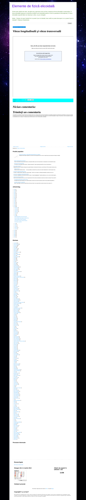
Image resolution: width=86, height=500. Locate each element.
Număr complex (16, 311)
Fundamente (15, 248)
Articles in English (16, 254)
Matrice (15, 410)
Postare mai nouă (15, 146)
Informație (15, 293)
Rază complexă (16, 425)
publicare (15, 439)
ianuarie (16, 228)
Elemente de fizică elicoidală (33, 6)
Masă (14, 329)
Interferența (15, 328)
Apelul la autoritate (16, 375)
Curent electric (16, 384)
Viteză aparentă (16, 433)
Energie (15, 352)
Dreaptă (15, 285)
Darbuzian (24, 101)
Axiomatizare (16, 265)
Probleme (15, 287)
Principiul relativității (17, 312)
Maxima (15, 295)
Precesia (15, 297)
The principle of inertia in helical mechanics (20, 220)
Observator (15, 296)
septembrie (16, 211)
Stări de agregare (16, 337)
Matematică (15, 280)
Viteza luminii (16, 342)
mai (15, 223)
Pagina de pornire (42, 146)
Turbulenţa (15, 313)
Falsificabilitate (16, 392)
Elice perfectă (16, 351)
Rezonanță (15, 318)
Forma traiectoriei (16, 354)
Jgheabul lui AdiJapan (17, 400)
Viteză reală (15, 435)
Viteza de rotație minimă (17, 432)
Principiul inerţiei (16, 256)
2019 (14, 198)
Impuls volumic (16, 286)
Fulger (15, 327)
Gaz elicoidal (15, 358)
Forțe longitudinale (16, 394)
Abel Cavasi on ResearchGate (18, 464)
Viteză (30, 101)
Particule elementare (17, 418)
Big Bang (15, 320)
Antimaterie (15, 344)
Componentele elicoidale (19, 101)
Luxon (14, 362)
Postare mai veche (70, 146)
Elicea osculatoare (16, 391)
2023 (14, 193)
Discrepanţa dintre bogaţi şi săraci (19, 302)
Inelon (14, 359)
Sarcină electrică (16, 336)
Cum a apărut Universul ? (17, 166)
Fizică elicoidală (16, 244)
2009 (14, 234)
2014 (14, 205)
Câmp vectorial (16, 301)
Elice (14, 261)
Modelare (15, 330)
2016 (14, 202)
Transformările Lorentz (17, 369)
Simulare (15, 427)
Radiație (15, 424)
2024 (14, 192)
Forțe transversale (16, 395)
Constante (15, 382)
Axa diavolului (16, 377)
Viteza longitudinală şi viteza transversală (20, 216)
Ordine (15, 366)
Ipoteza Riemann (16, 398)
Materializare (15, 294)
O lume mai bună (16, 416)
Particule (15, 367)
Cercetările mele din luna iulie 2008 (19, 182)
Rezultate (15, 246)
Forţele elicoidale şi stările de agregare (20, 219)
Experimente (15, 304)
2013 (14, 206)
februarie (16, 227)
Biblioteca (15, 378)
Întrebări (15, 253)
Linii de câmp (16, 403)
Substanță (15, 368)
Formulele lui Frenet (17, 252)
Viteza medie (16, 289)
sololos (47, 488)
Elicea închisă (16, 325)
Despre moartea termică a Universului (20, 160)
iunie (15, 215)
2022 (14, 194)
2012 (14, 230)
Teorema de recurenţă (17, 271)
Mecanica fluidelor (16, 411)
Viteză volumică (16, 343)
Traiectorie (15, 272)
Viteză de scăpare (16, 434)
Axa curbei (15, 345)
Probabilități (15, 423)
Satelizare (15, 319)
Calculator (15, 346)
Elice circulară (16, 390)
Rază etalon (15, 334)
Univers (15, 431)
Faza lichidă (15, 353)
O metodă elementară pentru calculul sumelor (21, 179)
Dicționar (15, 317)
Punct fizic (15, 281)
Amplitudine (15, 374)
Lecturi (15, 402)
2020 (14, 197)
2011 (14, 231)
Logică (15, 361)
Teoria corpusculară (16, 338)
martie (16, 226)
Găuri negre (15, 279)
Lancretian (27, 101)
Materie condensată (17, 409)
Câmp (14, 385)
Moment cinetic (16, 310)
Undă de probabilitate (17, 370)
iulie (15, 214)
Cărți (14, 386)
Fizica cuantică (16, 305)
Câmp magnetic (16, 269)
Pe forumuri (15, 245)
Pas (14, 419)
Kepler (15, 401)
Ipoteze (15, 255)
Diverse (15, 247)
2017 (14, 201)
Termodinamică (16, 288)
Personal (15, 270)
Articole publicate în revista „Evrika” (19, 277)
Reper (14, 335)
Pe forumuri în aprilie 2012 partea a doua (20, 171)
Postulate (15, 264)
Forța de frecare (16, 393)
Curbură (15, 263)
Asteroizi (15, 376)
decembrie (16, 207)
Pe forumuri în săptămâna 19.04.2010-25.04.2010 (21, 174)
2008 (14, 235)
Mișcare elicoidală (16, 309)
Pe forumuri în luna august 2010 (19, 163)
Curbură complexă (16, 350)
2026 (14, 189)
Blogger (52, 488)
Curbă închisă (16, 268)
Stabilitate (15, 273)
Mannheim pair (16, 407)
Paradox (15, 417)
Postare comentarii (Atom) (21, 148)
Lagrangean (15, 360)
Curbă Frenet (16, 383)
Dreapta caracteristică (17, 303)
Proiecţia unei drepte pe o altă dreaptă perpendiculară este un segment (29, 154)
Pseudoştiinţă (16, 333)
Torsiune (15, 260)
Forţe (14, 326)
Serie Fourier (16, 426)
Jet (14, 399)
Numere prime (16, 415)
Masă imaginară (16, 408)
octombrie (16, 210)
